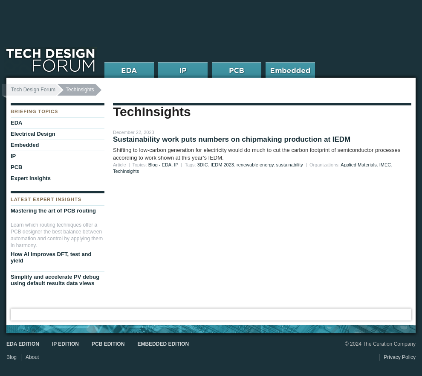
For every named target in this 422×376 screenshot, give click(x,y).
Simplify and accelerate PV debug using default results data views (55, 280)
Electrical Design (33, 134)
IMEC (385, 164)
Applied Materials (358, 164)
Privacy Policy (400, 357)
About (32, 357)
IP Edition (65, 344)
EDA (16, 123)
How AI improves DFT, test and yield (51, 257)
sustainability (289, 164)
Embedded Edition (163, 344)
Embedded (25, 145)
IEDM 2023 (222, 164)
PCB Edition (108, 344)
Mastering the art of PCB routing (53, 210)
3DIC (202, 164)
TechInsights (126, 171)
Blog (11, 357)
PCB (16, 167)
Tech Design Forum (33, 90)
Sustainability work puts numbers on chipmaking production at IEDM (231, 139)
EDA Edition (22, 344)
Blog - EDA (159, 164)
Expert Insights (31, 178)
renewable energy (255, 164)
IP (176, 164)
